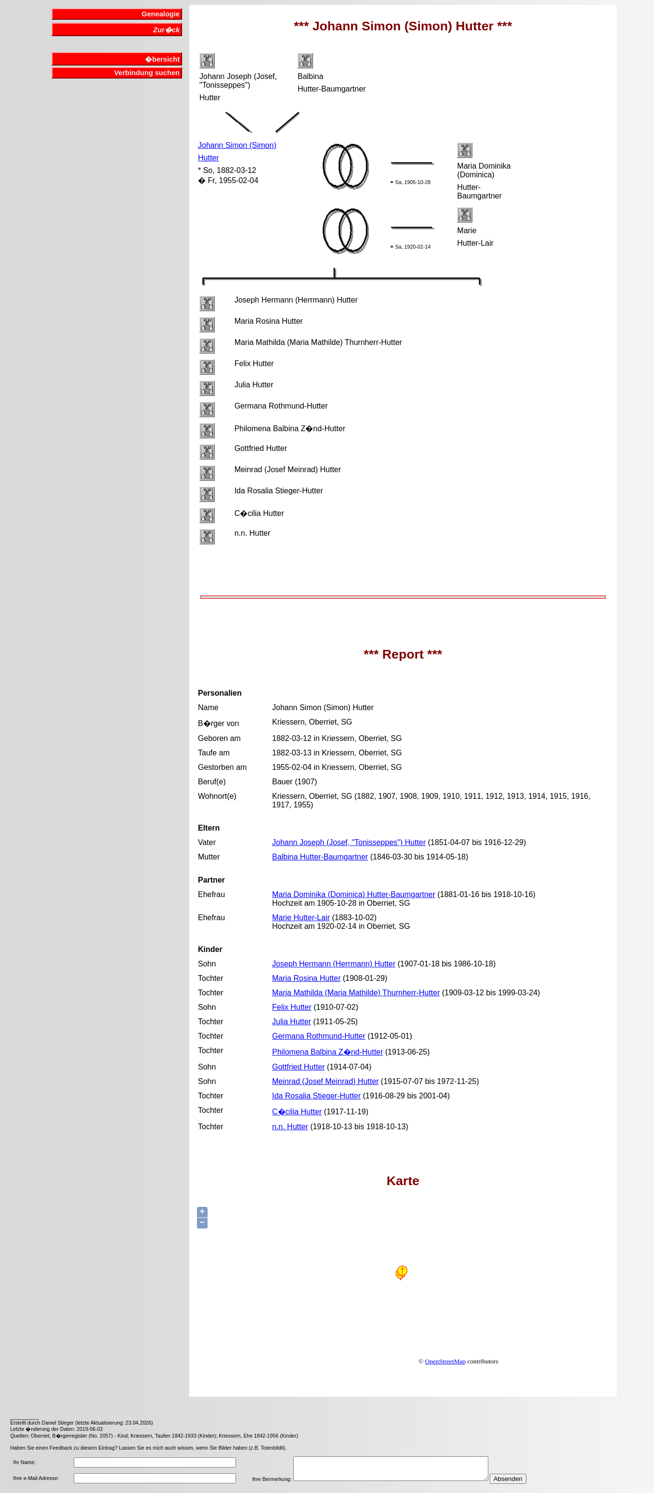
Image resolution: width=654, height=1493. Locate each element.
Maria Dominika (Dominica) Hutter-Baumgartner (353, 894)
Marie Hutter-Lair (301, 917)
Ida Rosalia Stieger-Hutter (316, 1096)
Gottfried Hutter (298, 1067)
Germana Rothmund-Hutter (319, 1036)
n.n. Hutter (290, 1127)
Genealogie (161, 14)
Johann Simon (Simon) (237, 145)
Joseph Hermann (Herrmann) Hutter (333, 964)
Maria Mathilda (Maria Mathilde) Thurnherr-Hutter (356, 993)
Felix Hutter (292, 1007)
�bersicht (162, 59)
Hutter (208, 158)
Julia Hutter (291, 1021)
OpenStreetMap (445, 1361)
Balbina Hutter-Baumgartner (320, 857)
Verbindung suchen (147, 73)
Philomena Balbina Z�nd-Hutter (327, 1052)
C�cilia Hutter (297, 1112)
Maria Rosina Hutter (306, 978)
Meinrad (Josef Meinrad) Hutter (325, 1081)
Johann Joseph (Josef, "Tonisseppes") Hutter (349, 842)
